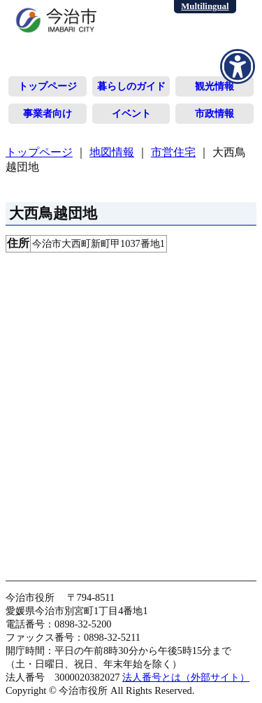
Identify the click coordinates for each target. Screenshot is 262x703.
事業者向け (47, 113)
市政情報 (214, 113)
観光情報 (214, 86)
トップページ (47, 86)
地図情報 (111, 152)
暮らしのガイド (131, 86)
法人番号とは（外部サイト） (185, 677)
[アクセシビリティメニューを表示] (237, 66)
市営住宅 (173, 152)
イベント (131, 113)
